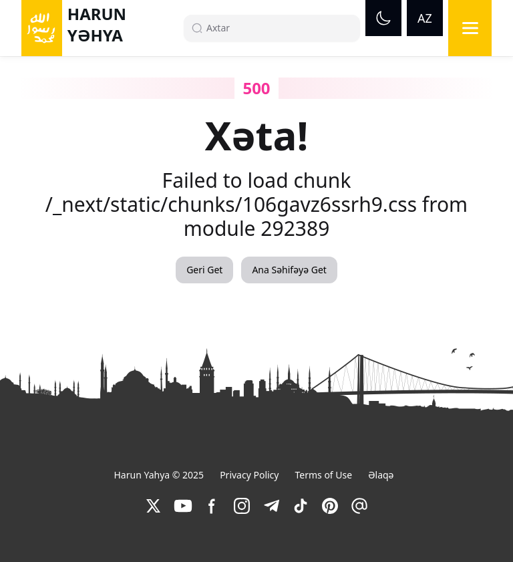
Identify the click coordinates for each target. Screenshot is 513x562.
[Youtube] (183, 506)
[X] (153, 506)
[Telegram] (271, 506)
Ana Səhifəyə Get (289, 269)
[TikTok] (300, 506)
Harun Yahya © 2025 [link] (159, 474)
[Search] (277, 28)
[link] (153, 506)
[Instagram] (241, 506)
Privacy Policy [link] (249, 474)
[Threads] (359, 506)
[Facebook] (212, 506)
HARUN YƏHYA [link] (96, 24)
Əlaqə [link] (380, 474)
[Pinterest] (330, 506)
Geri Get (204, 269)
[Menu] (470, 28)
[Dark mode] (383, 18)
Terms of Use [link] (323, 474)
